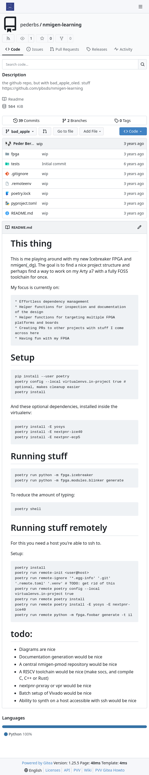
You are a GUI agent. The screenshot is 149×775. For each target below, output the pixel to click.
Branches (74, 120)
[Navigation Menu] (141, 6)
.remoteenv (21, 183)
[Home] (10, 6)
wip (40, 143)
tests (15, 163)
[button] (45, 131)
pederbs (29, 24)
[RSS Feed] (8, 38)
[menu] (33, 770)
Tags (122, 120)
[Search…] (142, 64)
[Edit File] (139, 227)
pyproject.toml (24, 203)
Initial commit (54, 163)
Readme (13, 99)
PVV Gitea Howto (109, 770)
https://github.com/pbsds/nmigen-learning (42, 88)
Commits (26, 120)
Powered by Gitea (37, 762)
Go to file (65, 131)
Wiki (88, 770)
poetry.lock (20, 193)
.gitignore (19, 173)
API (67, 770)
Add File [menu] (93, 131)
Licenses (53, 770)
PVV (77, 770)
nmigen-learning (62, 24)
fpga (15, 153)
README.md (22, 213)
